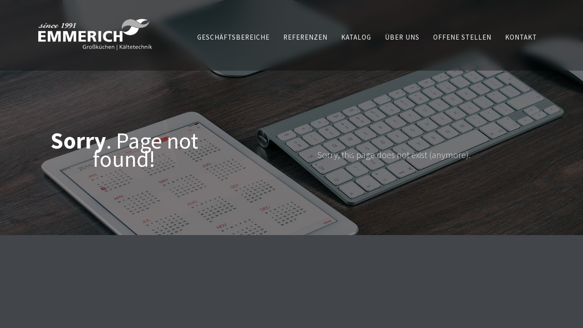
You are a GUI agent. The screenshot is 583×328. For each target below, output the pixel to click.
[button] (233, 37)
